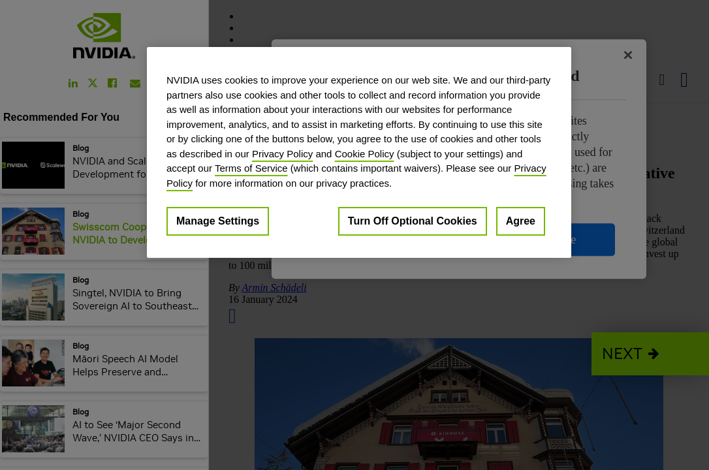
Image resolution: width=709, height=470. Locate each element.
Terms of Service (251, 168)
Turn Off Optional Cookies (412, 221)
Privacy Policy (282, 153)
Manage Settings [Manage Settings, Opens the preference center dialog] (217, 221)
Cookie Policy (364, 153)
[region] (359, 152)
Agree (520, 221)
